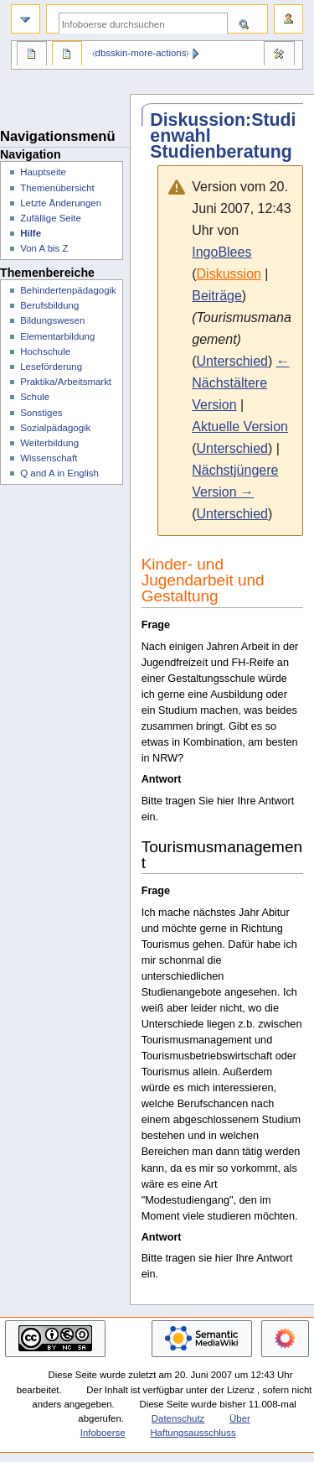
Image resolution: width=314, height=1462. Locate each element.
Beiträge (217, 296)
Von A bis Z (44, 248)
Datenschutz (178, 1418)
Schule (34, 397)
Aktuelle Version (240, 426)
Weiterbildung (49, 443)
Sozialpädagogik (55, 428)
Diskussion (229, 274)
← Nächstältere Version (240, 383)
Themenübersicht (57, 188)
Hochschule (45, 351)
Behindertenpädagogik (68, 290)
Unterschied (232, 361)
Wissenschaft (48, 458)
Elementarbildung (57, 336)
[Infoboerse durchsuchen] (143, 24)
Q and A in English (59, 473)
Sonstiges (41, 413)
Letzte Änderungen (60, 203)
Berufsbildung (49, 305)
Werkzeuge (279, 55)
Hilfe (30, 233)
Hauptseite (43, 172)
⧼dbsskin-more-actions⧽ (141, 53)
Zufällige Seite (50, 218)
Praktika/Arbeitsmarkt (65, 382)
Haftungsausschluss (192, 1433)
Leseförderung (51, 367)
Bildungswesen (52, 320)
